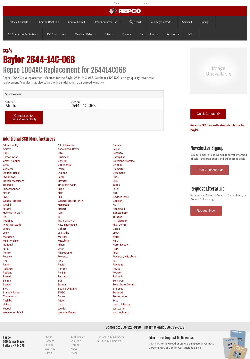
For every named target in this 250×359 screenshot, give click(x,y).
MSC (115, 240)
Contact (145, 3)
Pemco (7, 252)
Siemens (63, 284)
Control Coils (76, 22)
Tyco (115, 300)
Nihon (61, 244)
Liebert (62, 228)
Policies (49, 344)
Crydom (117, 164)
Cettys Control (11, 161)
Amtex (7, 149)
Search (135, 22)
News (74, 348)
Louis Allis (63, 232)
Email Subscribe (209, 170)
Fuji (60, 197)
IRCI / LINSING (66, 220)
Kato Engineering (68, 224)
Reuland (7, 272)
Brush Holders (149, 34)
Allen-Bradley (11, 145)
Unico (61, 304)
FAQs (74, 353)
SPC (5, 288)
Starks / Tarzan (11, 292)
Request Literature (207, 189)
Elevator (62, 181)
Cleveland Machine (124, 161)
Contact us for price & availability (24, 117)
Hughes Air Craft (12, 212)
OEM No (75, 101)
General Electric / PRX (70, 200)
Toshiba (7, 300)
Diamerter (118, 169)
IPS (5, 217)
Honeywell (119, 209)
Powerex (63, 256)
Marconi (62, 236)
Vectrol (7, 308)
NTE (5, 248)
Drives (109, 34)
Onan (61, 248)
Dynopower (9, 177)
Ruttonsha (64, 276)
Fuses (126, 34)
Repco (116, 268)
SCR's (7, 51)
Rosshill (7, 276)
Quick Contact (208, 113)
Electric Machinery (13, 181)
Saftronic (118, 276)
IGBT (61, 212)
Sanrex (7, 280)
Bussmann (63, 157)
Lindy (6, 232)
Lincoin (117, 228)
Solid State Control (124, 284)
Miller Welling (11, 240)
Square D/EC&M (67, 288)
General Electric (12, 200)
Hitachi (7, 209)
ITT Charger (120, 220)
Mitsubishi (64, 240)
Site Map (50, 348)
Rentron (62, 268)
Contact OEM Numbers (110, 337)
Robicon (117, 272)
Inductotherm (120, 212)
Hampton (63, 204)
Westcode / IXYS (13, 312)
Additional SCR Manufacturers (29, 139)
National (8, 244)
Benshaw (118, 153)
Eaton (61, 177)
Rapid (61, 264)
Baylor (116, 149)
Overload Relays (85, 34)
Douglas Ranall (11, 173)
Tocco (61, 296)
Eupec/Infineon (11, 189)
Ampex (117, 145)
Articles (75, 344)
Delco (61, 169)
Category (10, 101)
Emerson (8, 184)
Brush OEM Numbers (109, 341)
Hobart (62, 209)
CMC (6, 164)
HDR (115, 204)
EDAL (116, 177)
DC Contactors (56, 34)
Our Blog (76, 341)
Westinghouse (121, 312)
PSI (114, 260)
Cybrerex (8, 169)
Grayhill (7, 204)
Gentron (117, 200)
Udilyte (7, 304)
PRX (60, 260)
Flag (60, 192)
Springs (206, 22)
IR (59, 217)
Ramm (6, 264)
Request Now (206, 210)
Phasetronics (65, 252)
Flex (115, 192)
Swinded (118, 292)
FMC (5, 197)
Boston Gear (10, 157)
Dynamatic (119, 173)
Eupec (116, 184)
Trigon (61, 300)
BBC (60, 153)
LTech (116, 232)
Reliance (8, 268)
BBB (5, 153)
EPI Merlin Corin (67, 184)
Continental (64, 164)
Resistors (173, 34)
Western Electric (67, 312)
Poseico (7, 256)
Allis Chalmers (66, 145)
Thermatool (10, 296)
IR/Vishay (8, 220)
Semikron (118, 280)
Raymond (118, 264)
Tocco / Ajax (120, 296)
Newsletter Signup (206, 148)
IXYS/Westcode (12, 224)
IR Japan (117, 217)
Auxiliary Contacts (162, 22)
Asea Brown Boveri (68, 149)
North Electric (120, 244)
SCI (60, 280)
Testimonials (78, 337)
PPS (5, 260)
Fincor (6, 192)
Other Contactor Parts (107, 22)
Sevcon (7, 284)
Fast (115, 189)
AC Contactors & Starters (23, 34)
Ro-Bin (62, 272)
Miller (116, 236)
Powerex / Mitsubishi (125, 256)
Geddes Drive (121, 197)
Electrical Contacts (19, 22)
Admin (48, 353)
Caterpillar (119, 157)
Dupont (62, 173)
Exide (61, 189)
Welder (62, 308)
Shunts (187, 22)
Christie (62, 161)
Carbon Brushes (49, 22)
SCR (191, 34)
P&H (115, 248)
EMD (115, 181)
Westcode (119, 308)
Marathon (8, 236)
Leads (6, 228)
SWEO (61, 292)
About (117, 3)
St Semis (118, 288)
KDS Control (120, 224)
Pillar (115, 252)
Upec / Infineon (121, 304)
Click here (154, 343)
